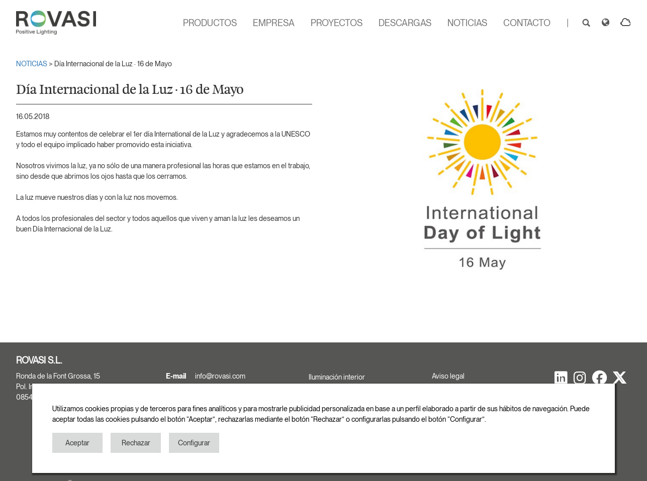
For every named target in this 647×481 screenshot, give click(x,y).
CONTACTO (526, 23)
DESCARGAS (405, 23)
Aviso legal (448, 376)
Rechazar (136, 443)
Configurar (194, 443)
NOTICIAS (467, 23)
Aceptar (77, 443)
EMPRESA (274, 23)
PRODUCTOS (210, 23)
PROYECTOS (336, 23)
